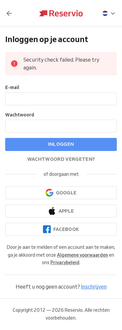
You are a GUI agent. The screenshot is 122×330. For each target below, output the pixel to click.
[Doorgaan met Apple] (61, 211)
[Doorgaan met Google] (61, 192)
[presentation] (109, 13)
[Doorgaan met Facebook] (61, 229)
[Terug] (9, 13)
